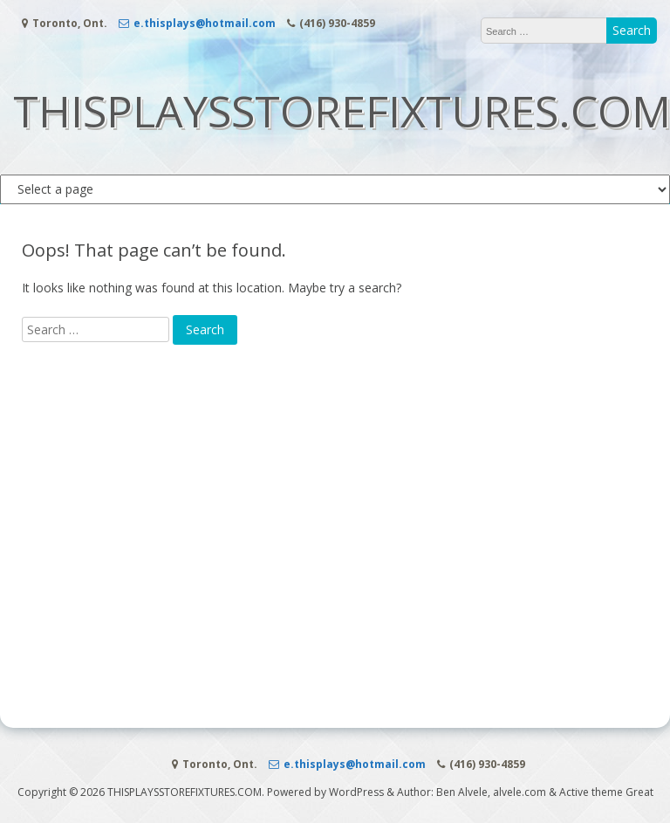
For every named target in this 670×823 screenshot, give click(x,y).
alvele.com (519, 792)
